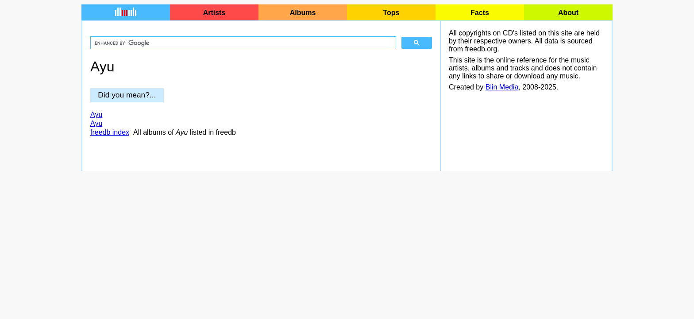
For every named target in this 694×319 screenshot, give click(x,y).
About (568, 12)
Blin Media (502, 87)
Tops (391, 12)
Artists (214, 12)
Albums (303, 12)
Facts (479, 12)
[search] (242, 43)
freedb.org (481, 49)
